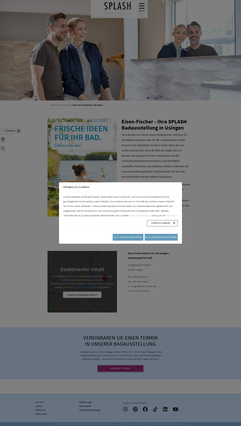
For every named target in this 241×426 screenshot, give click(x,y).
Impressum (171, 215)
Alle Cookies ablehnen (128, 237)
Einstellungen (161, 223)
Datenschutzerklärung (140, 215)
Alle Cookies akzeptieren (161, 237)
